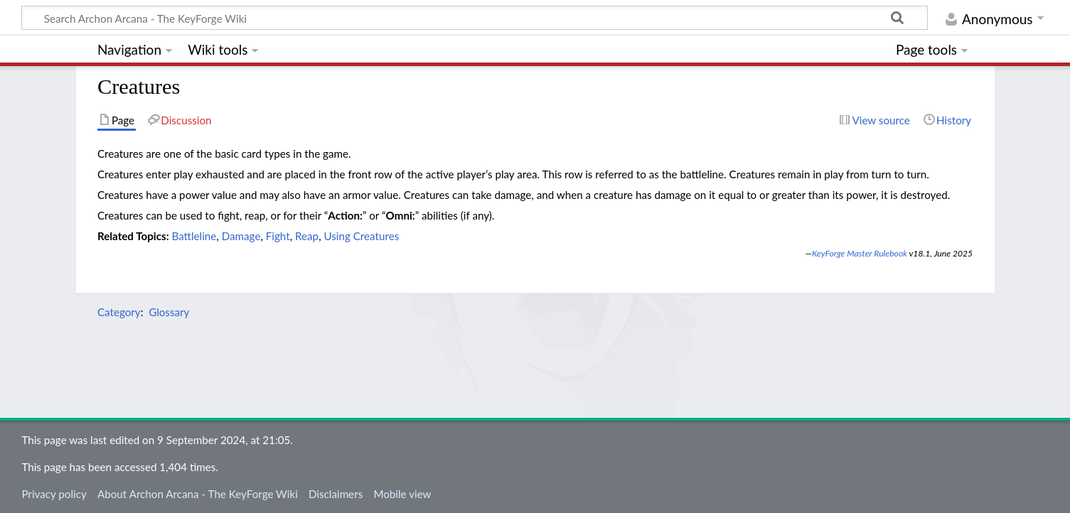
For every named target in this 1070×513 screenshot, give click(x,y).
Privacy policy (53, 493)
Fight (278, 236)
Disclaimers (336, 493)
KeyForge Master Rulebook (859, 253)
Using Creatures (361, 236)
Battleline (193, 236)
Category (119, 312)
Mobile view (402, 493)
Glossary (169, 312)
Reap (307, 236)
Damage (241, 236)
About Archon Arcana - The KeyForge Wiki (197, 493)
